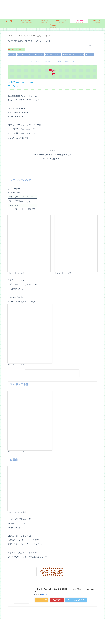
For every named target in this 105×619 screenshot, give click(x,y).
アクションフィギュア (53, 54)
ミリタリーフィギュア (16, 49)
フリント (89, 54)
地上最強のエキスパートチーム (73, 54)
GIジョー (11, 54)
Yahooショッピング (76, 599)
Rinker (44, 594)
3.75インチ (39, 54)
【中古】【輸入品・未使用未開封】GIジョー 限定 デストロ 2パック (64, 590)
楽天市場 (57, 599)
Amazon (42, 599)
